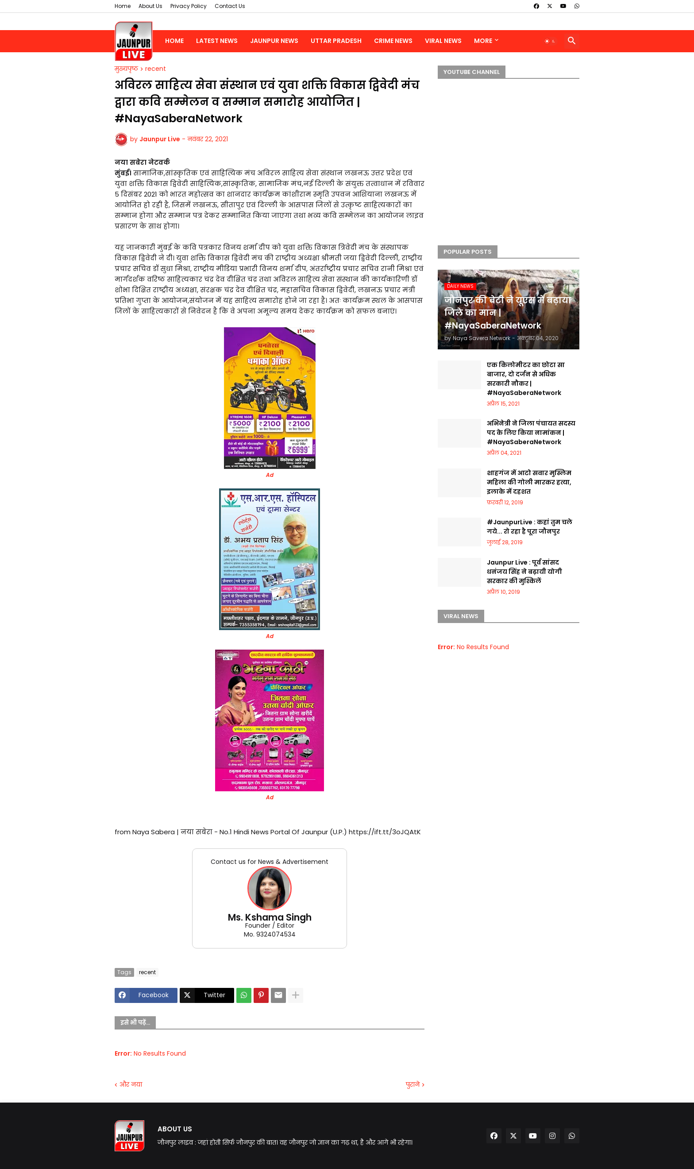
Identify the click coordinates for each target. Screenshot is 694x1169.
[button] (550, 41)
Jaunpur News (274, 40)
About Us (150, 6)
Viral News (443, 40)
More (483, 40)
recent (155, 69)
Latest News (217, 40)
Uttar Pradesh (336, 40)
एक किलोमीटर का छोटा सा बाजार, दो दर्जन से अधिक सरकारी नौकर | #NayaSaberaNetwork (526, 378)
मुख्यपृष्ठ (126, 69)
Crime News (393, 40)
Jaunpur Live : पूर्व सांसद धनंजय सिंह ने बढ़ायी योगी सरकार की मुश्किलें (524, 571)
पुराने (413, 1084)
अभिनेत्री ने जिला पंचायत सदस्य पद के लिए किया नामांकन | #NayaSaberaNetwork (531, 432)
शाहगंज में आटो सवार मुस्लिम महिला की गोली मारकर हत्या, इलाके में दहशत (529, 482)
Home (123, 6)
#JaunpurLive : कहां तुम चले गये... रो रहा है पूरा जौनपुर (529, 527)
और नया (131, 1084)
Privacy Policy (188, 6)
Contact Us (230, 6)
